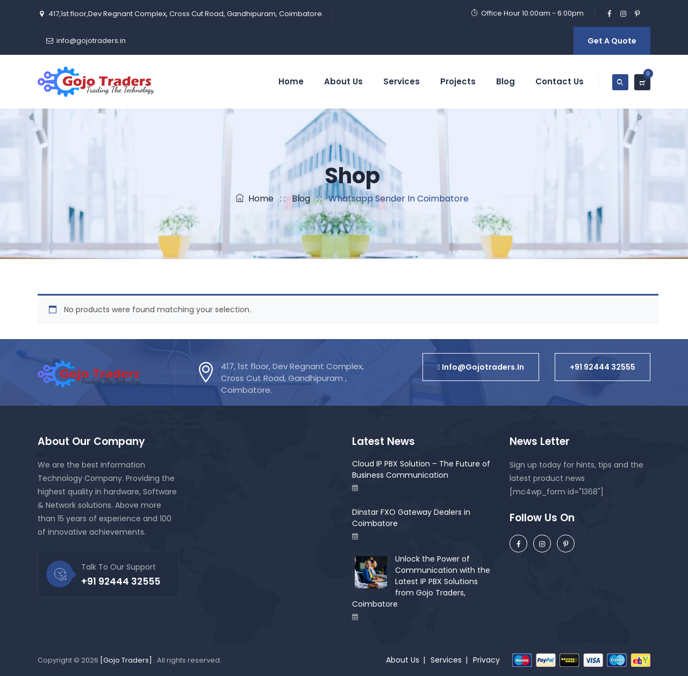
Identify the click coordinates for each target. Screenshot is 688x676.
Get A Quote (611, 40)
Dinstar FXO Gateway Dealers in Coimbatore (411, 518)
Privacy (486, 660)
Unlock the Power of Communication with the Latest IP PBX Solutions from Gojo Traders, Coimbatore (421, 581)
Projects (458, 81)
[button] (480, 367)
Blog (505, 81)
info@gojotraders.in (91, 40)
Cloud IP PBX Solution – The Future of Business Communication (421, 469)
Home (291, 81)
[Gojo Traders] (126, 660)
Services (401, 81)
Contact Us (559, 81)
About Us (343, 81)
